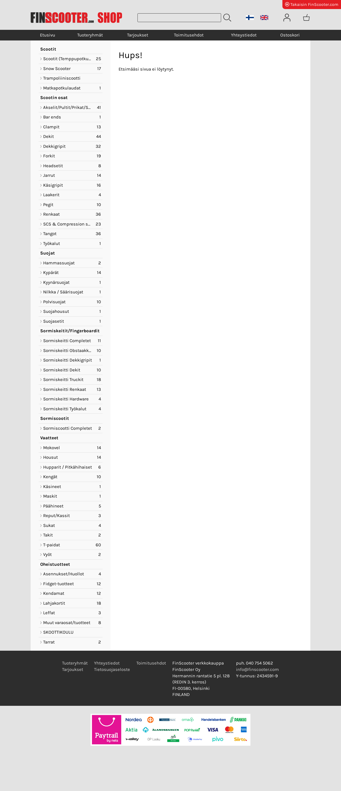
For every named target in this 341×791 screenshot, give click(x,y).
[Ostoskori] (306, 17)
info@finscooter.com (257, 669)
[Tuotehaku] (179, 17)
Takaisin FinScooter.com (311, 4)
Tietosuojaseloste (112, 669)
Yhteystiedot (244, 35)
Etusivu (47, 35)
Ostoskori (290, 35)
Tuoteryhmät (90, 35)
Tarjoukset (137, 35)
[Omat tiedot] (287, 17)
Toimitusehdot (189, 35)
